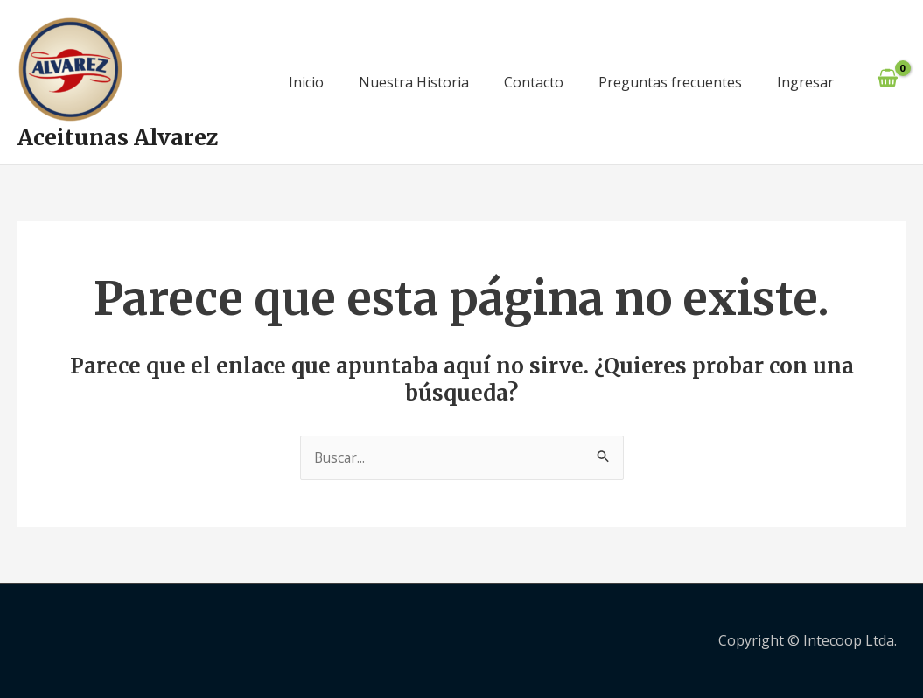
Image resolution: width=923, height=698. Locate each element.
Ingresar (805, 82)
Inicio (306, 82)
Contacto (533, 82)
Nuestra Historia (414, 82)
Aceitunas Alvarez (118, 137)
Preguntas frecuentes (670, 82)
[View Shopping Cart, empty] (887, 82)
